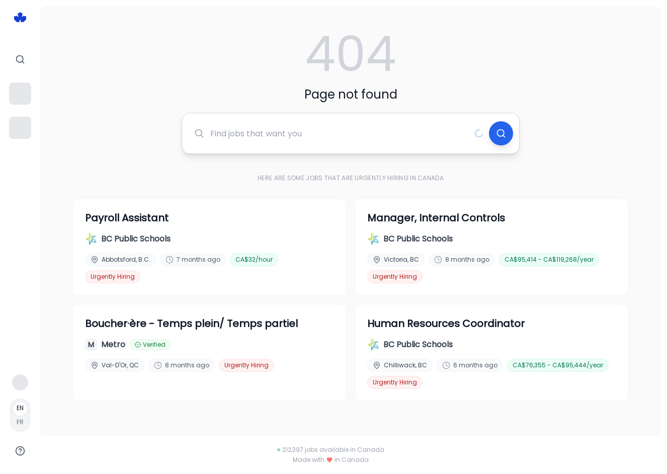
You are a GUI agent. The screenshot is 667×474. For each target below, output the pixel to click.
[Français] (20, 415)
